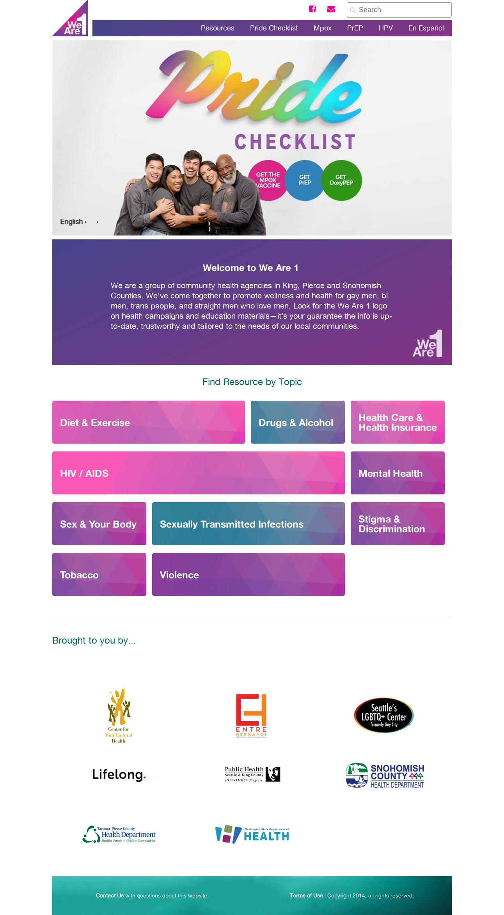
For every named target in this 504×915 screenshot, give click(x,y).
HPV (386, 28)
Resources (217, 28)
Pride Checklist (274, 28)
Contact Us (110, 895)
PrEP (355, 28)
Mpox (323, 28)
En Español (426, 28)
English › (73, 221)
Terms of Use (306, 895)
